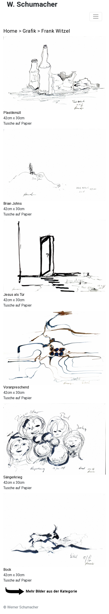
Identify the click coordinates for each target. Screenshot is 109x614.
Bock (7, 569)
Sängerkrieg (12, 477)
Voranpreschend (16, 387)
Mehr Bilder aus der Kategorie (40, 591)
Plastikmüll (12, 113)
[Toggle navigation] (95, 16)
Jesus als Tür (13, 294)
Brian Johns (12, 203)
